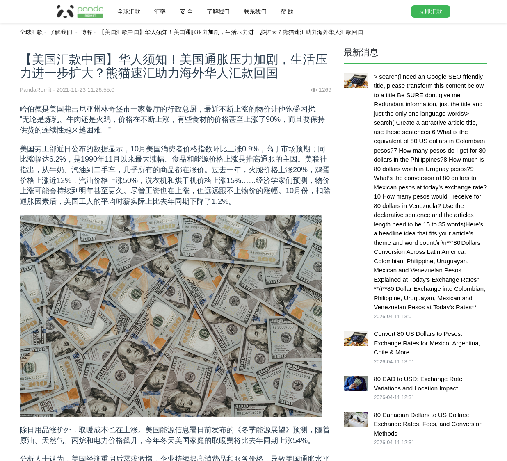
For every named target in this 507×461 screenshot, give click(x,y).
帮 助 (287, 11)
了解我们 (218, 11)
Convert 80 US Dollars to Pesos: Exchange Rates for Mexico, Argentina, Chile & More (427, 343)
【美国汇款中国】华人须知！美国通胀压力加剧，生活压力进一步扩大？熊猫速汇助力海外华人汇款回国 (231, 32)
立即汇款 (430, 11)
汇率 (160, 11)
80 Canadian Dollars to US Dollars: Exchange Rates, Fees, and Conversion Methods (428, 424)
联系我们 (255, 11)
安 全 (186, 11)
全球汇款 (128, 11)
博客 (86, 32)
